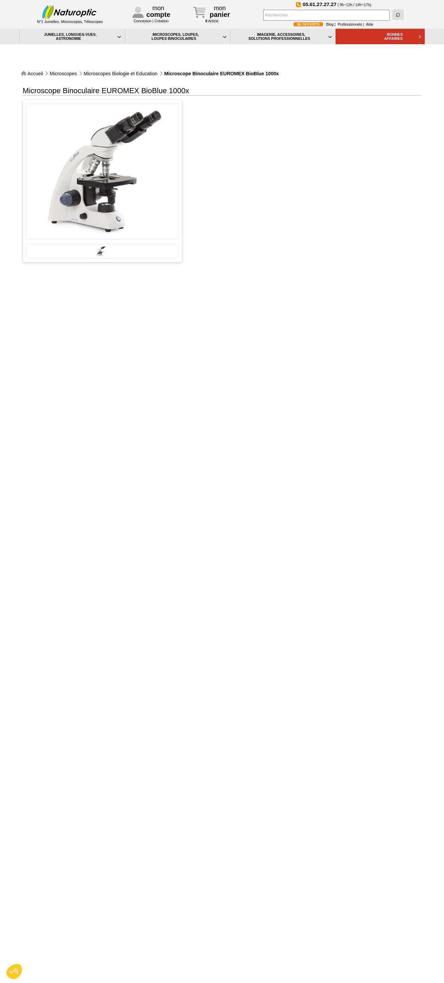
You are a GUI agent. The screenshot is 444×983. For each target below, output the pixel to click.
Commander (382, 301)
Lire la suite (317, 111)
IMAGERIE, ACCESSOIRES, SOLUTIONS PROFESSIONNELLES (290, 36)
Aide (369, 24)
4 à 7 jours (405, 293)
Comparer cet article (216, 161)
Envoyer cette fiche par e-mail (227, 147)
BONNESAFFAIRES (402, 36)
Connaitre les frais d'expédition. (385, 201)
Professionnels (350, 24)
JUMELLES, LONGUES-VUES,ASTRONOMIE (82, 36)
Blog (330, 24)
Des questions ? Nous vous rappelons (235, 135)
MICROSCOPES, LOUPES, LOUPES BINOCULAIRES (188, 36)
